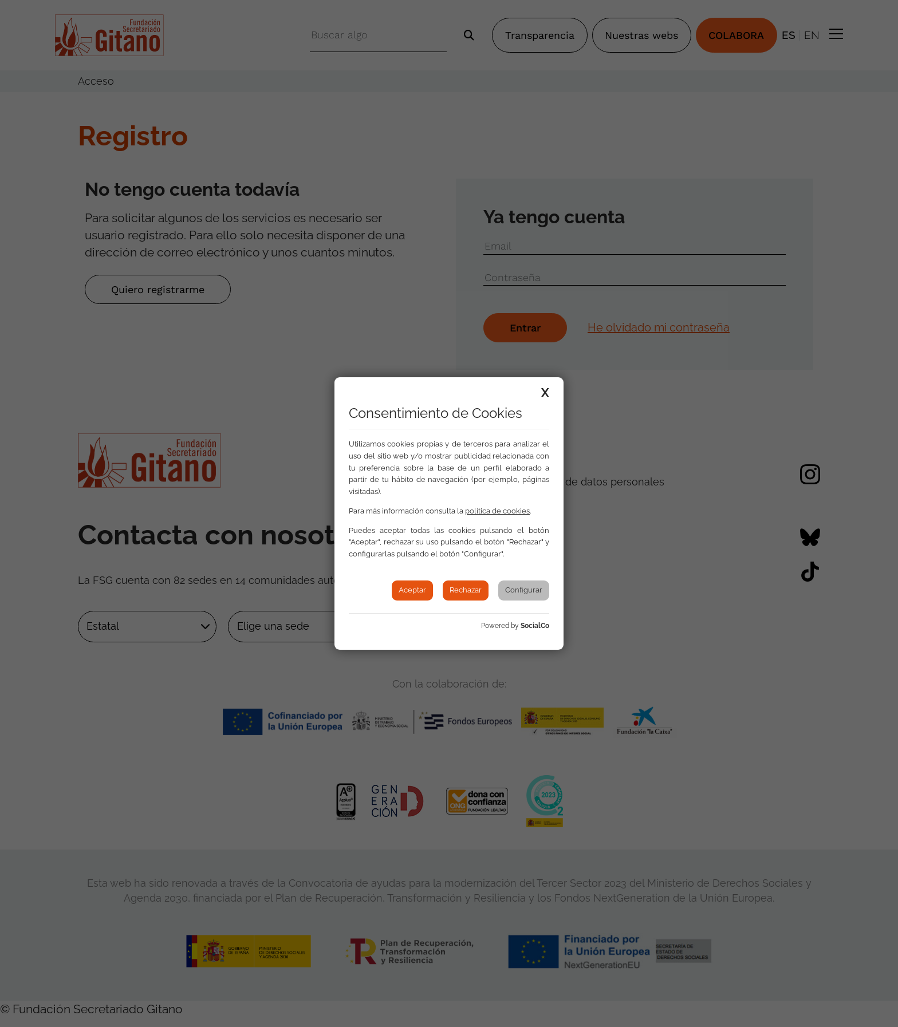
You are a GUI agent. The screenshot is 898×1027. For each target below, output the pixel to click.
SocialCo (535, 626)
